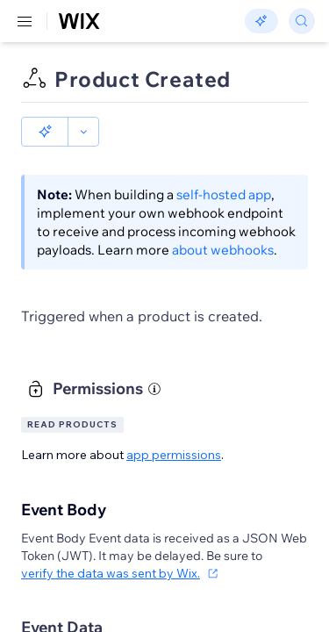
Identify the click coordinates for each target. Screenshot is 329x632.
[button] (45, 132)
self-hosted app (223, 194)
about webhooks (223, 249)
